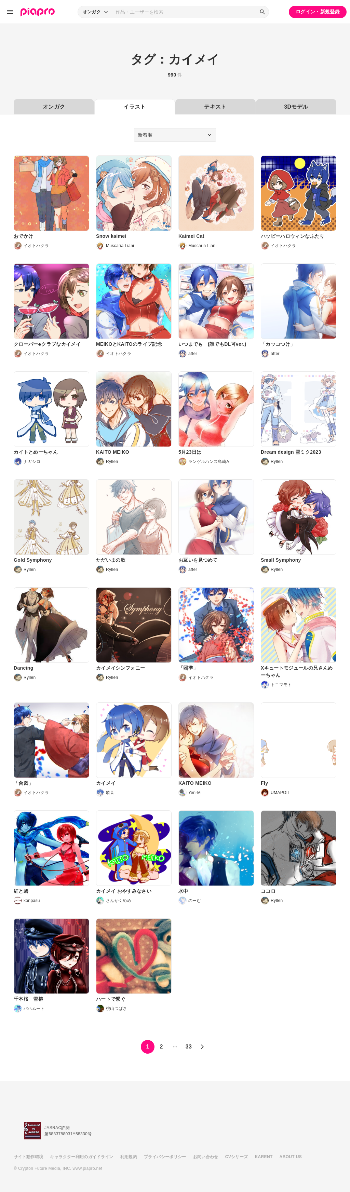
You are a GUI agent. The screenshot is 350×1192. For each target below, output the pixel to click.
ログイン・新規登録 (318, 11)
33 (189, 1047)
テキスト (215, 107)
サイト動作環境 (28, 1156)
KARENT (264, 1156)
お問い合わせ (205, 1156)
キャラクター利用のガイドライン (81, 1156)
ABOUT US (291, 1156)
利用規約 (128, 1156)
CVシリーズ (236, 1156)
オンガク (54, 107)
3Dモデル (296, 107)
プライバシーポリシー (165, 1156)
